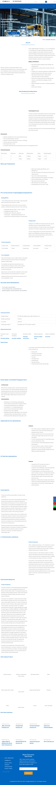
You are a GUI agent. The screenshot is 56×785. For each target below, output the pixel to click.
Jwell (33, 48)
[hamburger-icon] (54, 2)
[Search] (46, 2)
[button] (1, 6)
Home (44, 39)
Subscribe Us (28, 773)
